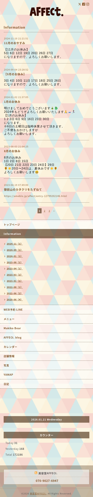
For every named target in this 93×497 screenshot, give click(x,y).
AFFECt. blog (13, 337)
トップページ (12, 224)
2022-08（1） (15, 287)
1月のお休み (12, 102)
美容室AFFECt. (38, 493)
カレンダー (10, 347)
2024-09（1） (15, 250)
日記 (6, 384)
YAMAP (8, 374)
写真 (6, 365)
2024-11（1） (15, 243)
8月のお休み (12, 151)
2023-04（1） (15, 268)
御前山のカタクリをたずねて (23, 189)
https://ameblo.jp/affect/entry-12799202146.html (35, 196)
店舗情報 (9, 356)
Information (12, 234)
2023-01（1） (15, 281)
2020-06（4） (15, 299)
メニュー (9, 319)
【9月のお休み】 (15, 74)
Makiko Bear (12, 328)
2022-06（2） (15, 293)
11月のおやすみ (14, 43)
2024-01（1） (15, 256)
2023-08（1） (15, 262)
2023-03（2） (15, 274)
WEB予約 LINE (13, 309)
